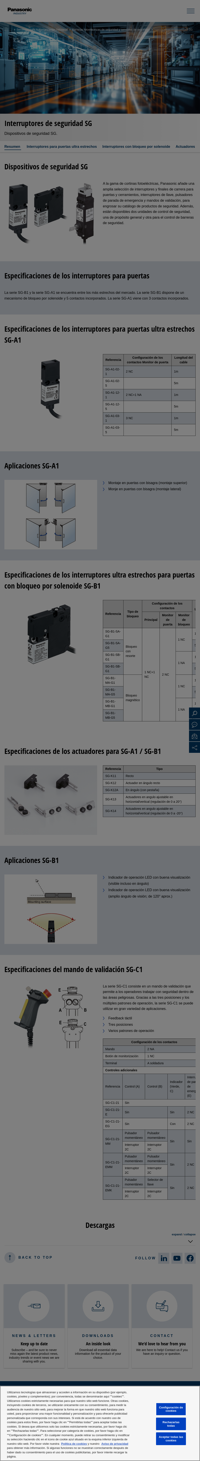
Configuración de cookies (171, 1409)
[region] (100, 1423)
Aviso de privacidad (114, 1443)
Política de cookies (74, 1443)
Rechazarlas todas (170, 1424)
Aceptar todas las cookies (171, 1438)
